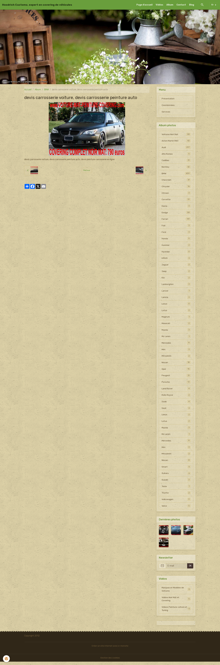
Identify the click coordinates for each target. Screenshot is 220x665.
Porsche (176, 384)
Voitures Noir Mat (176, 134)
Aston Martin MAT (176, 141)
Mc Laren (176, 338)
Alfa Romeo (176, 154)
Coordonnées (168, 105)
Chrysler (176, 187)
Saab (176, 403)
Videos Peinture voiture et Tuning (176, 612)
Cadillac (176, 160)
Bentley (176, 167)
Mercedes (176, 344)
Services (166, 111)
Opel (176, 370)
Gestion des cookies (110, 661)
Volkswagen (176, 502)
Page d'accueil (144, 5)
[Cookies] (6, 658)
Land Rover (176, 390)
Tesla (176, 489)
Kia (176, 278)
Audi (176, 147)
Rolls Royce (176, 397)
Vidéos (159, 5)
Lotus (176, 311)
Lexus (176, 305)
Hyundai (176, 252)
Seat (176, 410)
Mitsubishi (176, 357)
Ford (176, 232)
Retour (86, 170)
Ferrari (176, 219)
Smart (176, 469)
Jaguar (176, 265)
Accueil (27, 89)
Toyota (176, 495)
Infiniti (176, 259)
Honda (176, 239)
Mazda (176, 331)
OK (190, 569)
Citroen (176, 193)
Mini (176, 351)
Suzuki (176, 482)
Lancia (176, 298)
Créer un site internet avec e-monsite (110, 649)
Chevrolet (176, 180)
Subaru (176, 476)
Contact (181, 5)
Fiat (176, 226)
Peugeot (176, 377)
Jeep (176, 272)
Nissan (176, 364)
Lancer (176, 292)
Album (169, 5)
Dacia (176, 206)
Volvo (176, 508)
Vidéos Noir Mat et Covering (176, 602)
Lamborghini (176, 285)
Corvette (176, 200)
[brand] (37, 5)
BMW (46, 89)
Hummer (176, 246)
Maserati (176, 324)
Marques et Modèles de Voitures (176, 592)
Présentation (168, 98)
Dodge (176, 213)
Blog (191, 5)
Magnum (176, 318)
